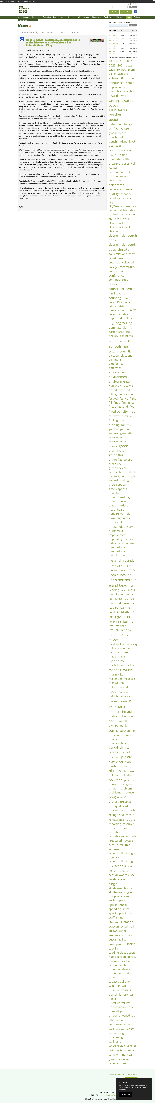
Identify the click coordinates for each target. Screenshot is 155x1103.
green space (117, 484)
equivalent (116, 386)
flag (132, 411)
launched (115, 603)
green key (115, 464)
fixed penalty (118, 411)
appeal (113, 87)
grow (112, 501)
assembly (115, 91)
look (130, 648)
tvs (131, 994)
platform (128, 771)
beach (113, 105)
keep (131, 569)
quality (113, 810)
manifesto (116, 661)
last (111, 599)
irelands (128, 560)
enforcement (118, 372)
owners (113, 725)
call (133, 163)
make (121, 656)
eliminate (115, 359)
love (111, 652)
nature (123, 692)
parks (113, 730)
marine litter (117, 674)
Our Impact (36, 17)
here (112, 518)
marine (127, 670)
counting (115, 298)
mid (122, 683)
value (119, 1020)
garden (113, 429)
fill (110, 402)
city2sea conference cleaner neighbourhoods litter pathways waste (122, 212)
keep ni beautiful (121, 575)
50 (118, 69)
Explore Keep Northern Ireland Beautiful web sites (17, 1)
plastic (126, 757)
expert (113, 390)
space (121, 900)
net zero (114, 701)
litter (127, 616)
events (128, 386)
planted (125, 752)
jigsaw (122, 565)
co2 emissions (118, 254)
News (129, 17)
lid (132, 611)
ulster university (119, 1003)
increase (129, 539)
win (119, 1050)
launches (129, 603)
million (128, 687)
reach (131, 810)
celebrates (116, 185)
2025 (129, 65)
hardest (123, 505)
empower (115, 368)
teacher (126, 961)
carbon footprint (119, 172)
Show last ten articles (27, 32)
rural (112, 845)
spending (115, 909)
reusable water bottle (123, 836)
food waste (116, 416)
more (113, 692)
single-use (115, 892)
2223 (112, 69)
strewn (113, 931)
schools (120, 866)
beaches (115, 114)
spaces (113, 905)
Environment (71, 17)
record (130, 815)
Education (47, 17)
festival (113, 398)
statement (115, 922)
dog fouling (123, 323)
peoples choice (118, 743)
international (117, 547)
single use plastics (120, 888)
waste (130, 1029)
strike (123, 931)
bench (122, 133)
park (123, 725)
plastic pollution (120, 762)
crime (112, 306)
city (111, 202)
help (128, 513)
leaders (113, 607)
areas (122, 87)
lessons (124, 611)
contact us (134, 4)
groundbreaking (119, 497)
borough (114, 159)
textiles (123, 965)
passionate (116, 735)
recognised (116, 815)
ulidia (112, 999)
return (113, 828)
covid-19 (114, 302)
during (127, 327)
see (132, 875)
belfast (114, 128)
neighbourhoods (119, 696)
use (111, 1020)
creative (126, 302)
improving (115, 539)
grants (113, 446)
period (113, 747)
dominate (115, 327)
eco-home (126, 336)
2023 (112, 65)
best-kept (115, 145)
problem (126, 788)
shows (122, 879)
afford (123, 78)
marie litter (116, 665)
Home (17, 17)
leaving (113, 611)
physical (125, 747)
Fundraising (108, 17)
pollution (115, 780)
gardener (126, 429)
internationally (118, 551)
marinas (115, 670)
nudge (113, 716)
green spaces (118, 489)
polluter (114, 775)
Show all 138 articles (46, 32)
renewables (116, 820)
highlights (123, 518)
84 (115, 74)
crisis (121, 306)
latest (118, 599)
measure (129, 679)
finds (117, 402)
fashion (123, 394)
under (113, 1015)
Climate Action (83, 17)
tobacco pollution (120, 981)
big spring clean (120, 150)
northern (117, 706)
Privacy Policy (132, 1075)
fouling (113, 420)
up (133, 1015)
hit (121, 522)
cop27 (126, 279)
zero (123, 1063)
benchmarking (118, 141)
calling (113, 168)
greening (114, 493)
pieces (113, 752)
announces (116, 83)
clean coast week (120, 227)
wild (112, 1050)
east (121, 332)
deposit (114, 318)
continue (114, 279)
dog (111, 323)
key (123, 590)
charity (114, 194)
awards (127, 100)
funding (114, 425)
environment (118, 377)
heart (120, 509)
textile (113, 965)
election (114, 355)
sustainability (117, 939)
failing (113, 394)
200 (121, 61)
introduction (117, 555)
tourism (114, 990)
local (115, 640)
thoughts (115, 969)
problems (115, 792)
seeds (112, 879)
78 (110, 74)
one (130, 716)
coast (132, 254)
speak (123, 905)
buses (125, 163)
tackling (114, 948)
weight (122, 1033)
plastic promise (119, 766)
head (112, 509)
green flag (116, 455)
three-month (117, 973)
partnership (127, 731)
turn (125, 994)
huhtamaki (116, 531)
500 (123, 69)
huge (130, 527)
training (126, 990)
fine (124, 402)
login (128, 4)
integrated (129, 543)
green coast (116, 450)
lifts (111, 617)
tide (129, 973)
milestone (115, 687)
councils (122, 293)
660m (131, 69)
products (129, 792)
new (124, 701)
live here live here (120, 630)
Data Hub (126, 12)
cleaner (113, 231)
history (113, 522)
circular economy (120, 198)
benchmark (116, 137)
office (122, 716)
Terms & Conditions (117, 1075)
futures (126, 425)
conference (116, 275)
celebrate (115, 180)
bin (111, 155)
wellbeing (115, 1041)
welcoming (116, 1037)
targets (114, 961)
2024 (120, 65)
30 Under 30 (96, 17)
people (113, 739)
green (123, 446)
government (117, 437)
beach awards (118, 110)
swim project (117, 944)
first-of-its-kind (118, 406)
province (125, 802)
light (118, 617)
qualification (123, 806)
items (112, 565)
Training (137, 17)
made (112, 656)
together (114, 985)
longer (122, 648)
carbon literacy (118, 176)
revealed (116, 841)
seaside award (119, 871)
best (132, 141)
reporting (115, 824)
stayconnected (118, 926)
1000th (113, 61)
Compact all (74, 32)
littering (128, 622)
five (132, 406)
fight (133, 398)
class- (126, 219)
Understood (126, 1094)
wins (112, 1054)
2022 (129, 61)
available (128, 91)
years (113, 1059)
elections (126, 355)
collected (128, 262)
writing (120, 1054)
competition (116, 271)
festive (124, 398)
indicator (114, 543)
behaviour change (120, 124)
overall (122, 721)
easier (113, 332)
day (125, 314)
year (130, 1054)
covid (126, 298)
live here (120, 626)
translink (115, 994)
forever (129, 416)
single (113, 884)
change (127, 189)
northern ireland (120, 712)
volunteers (116, 1024)
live (111, 626)
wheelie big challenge (123, 1045)
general (114, 433)
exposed (124, 390)
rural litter (123, 845)
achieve (123, 74)
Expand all (61, 32)
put (111, 806)
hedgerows (116, 513)
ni (130, 701)
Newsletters (23, 20)
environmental (120, 381)
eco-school (116, 341)
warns (120, 1029)
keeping (114, 590)
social (112, 900)
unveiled (124, 1015)
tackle (131, 944)
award (113, 95)
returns (123, 828)
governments (117, 441)
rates (122, 810)
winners (129, 1050)
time (112, 977)
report (130, 819)
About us (25, 17)
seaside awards (119, 875)
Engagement (58, 17)
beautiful (116, 119)
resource (128, 824)
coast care (116, 258)
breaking (114, 163)
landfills (114, 594)
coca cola (115, 262)
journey (114, 570)
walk (112, 1029)
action (113, 78)
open (112, 721)
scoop (131, 866)
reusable (114, 832)
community (127, 267)
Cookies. (123, 1083)
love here (122, 652)
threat (126, 969)
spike (126, 909)
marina (129, 665)
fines (131, 402)
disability (126, 318)
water (112, 1033)
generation (127, 433)
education (126, 351)
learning (125, 607)
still (131, 926)
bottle (125, 159)
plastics (115, 770)
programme (118, 797)
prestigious (126, 784)
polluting (126, 775)
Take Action (120, 17)
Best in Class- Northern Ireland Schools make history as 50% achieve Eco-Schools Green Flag (53, 43)
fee (132, 394)
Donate (114, 12)
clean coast (116, 223)
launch (129, 598)
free (122, 420)
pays (128, 735)
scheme (114, 849)
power (113, 784)
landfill (131, 590)
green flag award (120, 460)
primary (114, 788)
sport (112, 913)
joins (130, 565)
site (126, 896)
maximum (115, 679)
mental (113, 683)
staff (112, 917)
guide (112, 505)
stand (120, 917)
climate (123, 249)
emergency (116, 363)
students (114, 935)
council (114, 284)
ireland (115, 560)
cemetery (115, 189)
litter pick (115, 622)
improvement (117, 535)
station (128, 922)
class (117, 219)
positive (129, 780)
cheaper (126, 194)
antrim (130, 83)
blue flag (121, 155)
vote (127, 1024)
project (114, 802)
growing (122, 501)
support (128, 935)
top (124, 985)
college (113, 267)
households (117, 527)
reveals (128, 840)
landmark (127, 594)
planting (114, 757)
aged (132, 78)
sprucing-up (125, 913)
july (122, 570)
